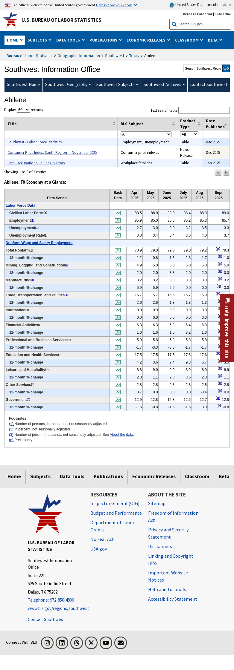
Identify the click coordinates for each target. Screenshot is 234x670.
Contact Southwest (46, 619)
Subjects (40, 476)
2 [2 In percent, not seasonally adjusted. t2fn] (45, 235)
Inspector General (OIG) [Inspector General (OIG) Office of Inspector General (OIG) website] (114, 503)
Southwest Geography (66, 84)
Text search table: (190, 110)
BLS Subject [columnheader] (132, 123)
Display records (23, 109)
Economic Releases (154, 476)
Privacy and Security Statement (168, 533)
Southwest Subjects (115, 84)
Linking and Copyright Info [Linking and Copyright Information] (170, 559)
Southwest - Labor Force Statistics (34, 142)
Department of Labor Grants (112, 526)
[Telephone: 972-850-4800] (54, 600)
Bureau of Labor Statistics (29, 55)
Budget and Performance (116, 513)
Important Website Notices (168, 576)
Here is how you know (114, 4)
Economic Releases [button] (146, 40)
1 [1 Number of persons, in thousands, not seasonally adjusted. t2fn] (45, 212)
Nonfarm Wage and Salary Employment (39, 243)
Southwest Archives (162, 84)
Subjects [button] (38, 40)
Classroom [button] (187, 40)
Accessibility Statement (172, 599)
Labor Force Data (20, 205)
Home (14, 476)
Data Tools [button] (68, 40)
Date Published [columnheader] (215, 123)
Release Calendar (197, 14)
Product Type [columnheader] (187, 123)
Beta (224, 476)
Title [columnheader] (12, 123)
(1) (11, 424)
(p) (11, 440)
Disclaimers (160, 546)
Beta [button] (213, 40)
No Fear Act (102, 539)
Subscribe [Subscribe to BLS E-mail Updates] (223, 14)
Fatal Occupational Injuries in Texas (36, 162)
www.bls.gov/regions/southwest (54, 608)
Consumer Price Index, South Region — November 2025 (52, 152)
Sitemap (156, 503)
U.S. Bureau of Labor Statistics (61, 20)
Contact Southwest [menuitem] (208, 84)
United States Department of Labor (200, 5)
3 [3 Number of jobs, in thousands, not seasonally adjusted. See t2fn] (31, 250)
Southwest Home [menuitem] (23, 84)
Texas (134, 55)
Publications (108, 476)
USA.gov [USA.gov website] (98, 549)
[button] (218, 172)
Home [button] (13, 40)
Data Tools (72, 476)
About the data (121, 435)
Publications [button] (103, 40)
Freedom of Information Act (173, 516)
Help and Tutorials (167, 589)
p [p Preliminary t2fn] (218, 248)
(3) (11, 435)
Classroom (197, 476)
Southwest (114, 55)
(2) (11, 429)
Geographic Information (78, 55)
